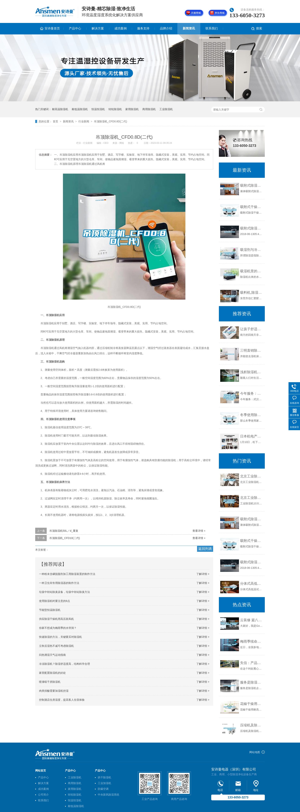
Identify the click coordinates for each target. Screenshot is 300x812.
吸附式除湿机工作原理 (251, 228)
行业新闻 (83, 121)
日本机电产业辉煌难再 (251, 436)
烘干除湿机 (104, 777)
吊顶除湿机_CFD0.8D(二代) (110, 121)
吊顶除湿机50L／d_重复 (63, 530)
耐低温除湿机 (80, 109)
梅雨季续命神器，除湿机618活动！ (251, 641)
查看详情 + (198, 530)
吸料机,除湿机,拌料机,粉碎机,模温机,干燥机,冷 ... (251, 292)
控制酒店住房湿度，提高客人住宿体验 (62, 699)
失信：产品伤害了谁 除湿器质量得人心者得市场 (251, 663)
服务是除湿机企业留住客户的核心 (251, 682)
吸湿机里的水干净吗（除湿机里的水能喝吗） (251, 271)
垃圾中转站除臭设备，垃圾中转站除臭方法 (64, 591)
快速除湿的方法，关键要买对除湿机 (60, 636)
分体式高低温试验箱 (251, 583)
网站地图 (254, 752)
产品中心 (75, 28)
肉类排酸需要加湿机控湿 (53, 690)
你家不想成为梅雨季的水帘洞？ (58, 627)
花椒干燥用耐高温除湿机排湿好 (251, 704)
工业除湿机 (166, 109)
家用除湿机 (132, 109)
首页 (55, 121)
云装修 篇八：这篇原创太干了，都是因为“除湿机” (251, 620)
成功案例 (120, 28)
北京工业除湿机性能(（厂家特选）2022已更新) (251, 476)
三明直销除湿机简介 (251, 350)
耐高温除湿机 (60, 109)
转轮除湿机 (115, 109)
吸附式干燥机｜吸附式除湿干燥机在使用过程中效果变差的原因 (251, 207)
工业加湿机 (104, 783)
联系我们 (211, 28)
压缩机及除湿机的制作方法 (251, 725)
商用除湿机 (149, 109)
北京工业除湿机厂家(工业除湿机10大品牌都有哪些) (251, 498)
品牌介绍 (166, 28)
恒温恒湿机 (98, 109)
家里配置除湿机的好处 (52, 672)
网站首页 (40, 770)
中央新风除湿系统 (108, 794)
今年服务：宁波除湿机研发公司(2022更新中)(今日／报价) (251, 393)
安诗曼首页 (52, 28)
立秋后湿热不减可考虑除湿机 (56, 645)
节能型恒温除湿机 (49, 609)
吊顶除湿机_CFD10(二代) (64, 538)
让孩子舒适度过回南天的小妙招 (251, 329)
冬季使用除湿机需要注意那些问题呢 (251, 415)
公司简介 (43, 794)
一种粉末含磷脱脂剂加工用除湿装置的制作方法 (67, 573)
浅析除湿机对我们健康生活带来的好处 (251, 372)
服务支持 (143, 28)
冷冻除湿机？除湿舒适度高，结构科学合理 (64, 663)
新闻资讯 (189, 28)
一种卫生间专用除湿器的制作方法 (59, 582)
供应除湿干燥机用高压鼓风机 (56, 618)
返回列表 (205, 549)
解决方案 (98, 28)
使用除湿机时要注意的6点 (54, 600)
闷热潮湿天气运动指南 (52, 654)
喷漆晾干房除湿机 (49, 681)
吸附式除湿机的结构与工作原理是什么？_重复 (251, 185)
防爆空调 (103, 788)
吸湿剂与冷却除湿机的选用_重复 (251, 250)
